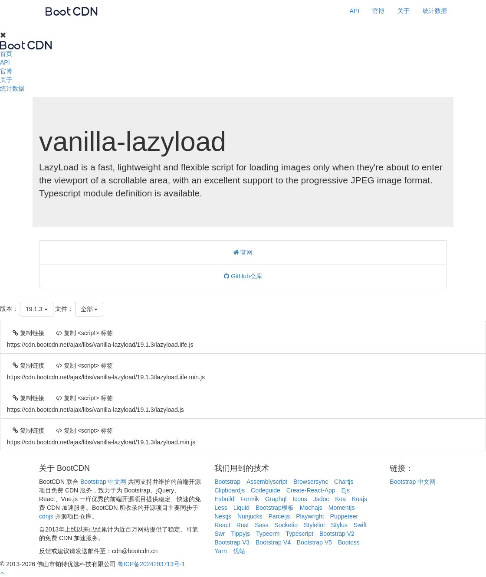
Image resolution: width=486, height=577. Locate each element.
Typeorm (267, 533)
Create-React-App (310, 490)
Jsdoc (321, 499)
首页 (6, 53)
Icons (299, 499)
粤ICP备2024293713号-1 (151, 564)
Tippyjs (240, 533)
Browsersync (310, 481)
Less (220, 507)
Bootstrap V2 (337, 533)
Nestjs (222, 516)
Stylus (339, 525)
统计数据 (435, 10)
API (354, 10)
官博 (378, 10)
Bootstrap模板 (275, 507)
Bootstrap (227, 481)
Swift (360, 525)
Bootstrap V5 (314, 542)
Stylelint (314, 525)
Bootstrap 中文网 (103, 481)
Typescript (299, 533)
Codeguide (265, 490)
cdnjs (46, 516)
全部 (89, 309)
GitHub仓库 (243, 276)
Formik (249, 499)
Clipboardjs (229, 490)
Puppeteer (344, 516)
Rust (242, 525)
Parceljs (279, 516)
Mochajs (311, 507)
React (222, 525)
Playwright (310, 516)
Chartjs (343, 481)
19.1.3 (37, 309)
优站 (239, 551)
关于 (403, 10)
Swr (219, 533)
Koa (340, 499)
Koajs (359, 499)
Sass (261, 525)
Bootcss (349, 542)
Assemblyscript (266, 481)
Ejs (345, 490)
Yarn (220, 551)
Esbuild (224, 499)
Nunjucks (250, 516)
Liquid (241, 507)
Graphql (276, 499)
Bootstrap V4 (273, 542)
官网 (243, 252)
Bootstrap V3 (232, 542)
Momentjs (341, 507)
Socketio (286, 525)
